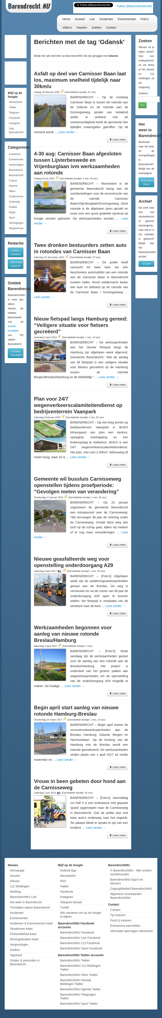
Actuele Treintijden (16, 353)
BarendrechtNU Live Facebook (80, 937)
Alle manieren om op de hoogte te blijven (80, 914)
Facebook (14, 117)
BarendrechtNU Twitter (75, 960)
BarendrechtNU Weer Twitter (79, 975)
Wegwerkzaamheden (16, 228)
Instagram (14, 123)
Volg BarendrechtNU (16, 130)
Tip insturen (118, 915)
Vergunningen (19, 944)
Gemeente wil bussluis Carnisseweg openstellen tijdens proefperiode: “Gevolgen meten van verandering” (77, 485)
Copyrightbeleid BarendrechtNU (131, 888)
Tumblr (64, 907)
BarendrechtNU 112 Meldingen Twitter (80, 967)
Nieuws (15, 881)
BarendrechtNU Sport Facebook (81, 948)
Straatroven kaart (21, 928)
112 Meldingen (19, 886)
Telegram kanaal (71, 902)
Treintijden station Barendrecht (30, 907)
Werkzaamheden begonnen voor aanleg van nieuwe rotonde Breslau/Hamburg (73, 634)
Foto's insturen (15, 252)
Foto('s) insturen (120, 920)
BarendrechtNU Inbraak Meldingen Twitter (75, 982)
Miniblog (15, 891)
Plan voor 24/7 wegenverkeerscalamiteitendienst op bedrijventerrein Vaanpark (78, 405)
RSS (63, 881)
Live (92, 19)
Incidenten (106, 19)
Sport (12, 217)
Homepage (17, 870)
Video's (67, 27)
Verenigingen (16, 222)
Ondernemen (16, 196)
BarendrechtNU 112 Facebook (80, 943)
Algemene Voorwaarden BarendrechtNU (126, 895)
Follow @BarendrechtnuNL (134, 6)
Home (66, 19)
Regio (12, 212)
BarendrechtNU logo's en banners (126, 881)
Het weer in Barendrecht (26, 902)
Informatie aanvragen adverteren (131, 931)
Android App (68, 870)
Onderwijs (14, 201)
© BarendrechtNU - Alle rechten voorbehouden (130, 872)
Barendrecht (16, 170)
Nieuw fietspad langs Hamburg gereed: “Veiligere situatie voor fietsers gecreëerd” (81, 325)
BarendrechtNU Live (23, 897)
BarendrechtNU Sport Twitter (79, 1003)
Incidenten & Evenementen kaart (31, 923)
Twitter (12, 107)
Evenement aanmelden (125, 925)
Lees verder (68, 132)
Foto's (145, 19)
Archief (146, 263)
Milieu (12, 191)
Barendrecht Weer (147, 182)
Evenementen (127, 19)
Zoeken (96, 27)
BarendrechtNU (16, 175)
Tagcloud (16, 955)
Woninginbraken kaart (24, 939)
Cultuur (13, 180)
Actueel (80, 19)
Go (142, 105)
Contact (111, 27)
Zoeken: (143, 93)
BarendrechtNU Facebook (77, 932)
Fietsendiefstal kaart (23, 934)
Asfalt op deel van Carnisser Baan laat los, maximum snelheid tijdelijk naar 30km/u (80, 80)
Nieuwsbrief (15, 102)
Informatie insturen (16, 263)
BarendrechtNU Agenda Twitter (80, 989)
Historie (13, 185)
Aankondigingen (16, 164)
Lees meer (117, 139)
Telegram (14, 112)
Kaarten (82, 27)
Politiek (13, 207)
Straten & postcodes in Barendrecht (25, 962)
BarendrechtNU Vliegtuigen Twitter (78, 996)
